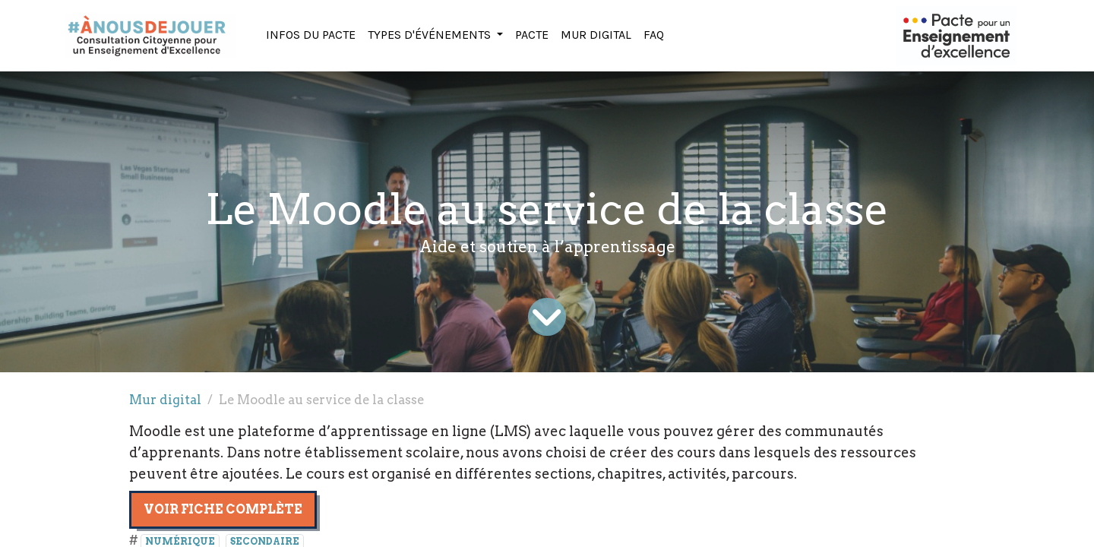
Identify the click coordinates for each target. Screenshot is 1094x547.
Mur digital (165, 399)
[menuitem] (311, 36)
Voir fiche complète (223, 509)
